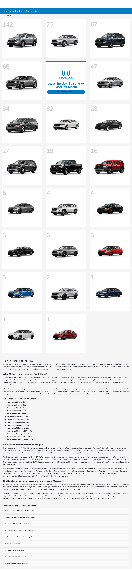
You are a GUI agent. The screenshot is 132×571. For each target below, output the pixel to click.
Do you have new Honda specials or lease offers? (20, 517)
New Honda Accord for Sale (17, 414)
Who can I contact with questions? (16, 557)
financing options (65, 389)
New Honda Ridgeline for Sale (18, 428)
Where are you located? (13, 543)
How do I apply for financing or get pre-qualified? (20, 530)
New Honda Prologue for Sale (18, 425)
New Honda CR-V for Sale (16, 402)
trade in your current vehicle (116, 389)
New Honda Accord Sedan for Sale (20, 437)
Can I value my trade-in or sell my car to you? (19, 537)
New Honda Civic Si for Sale (17, 416)
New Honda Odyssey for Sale (18, 419)
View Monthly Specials (66, 92)
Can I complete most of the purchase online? (19, 524)
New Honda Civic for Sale (16, 408)
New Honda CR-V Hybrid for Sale (19, 431)
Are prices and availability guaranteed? (17, 563)
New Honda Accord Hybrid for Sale (20, 440)
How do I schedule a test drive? (15, 550)
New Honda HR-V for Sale (17, 405)
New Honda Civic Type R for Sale (19, 434)
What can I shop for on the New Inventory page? (20, 510)
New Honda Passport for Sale (18, 422)
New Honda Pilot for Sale (16, 411)
